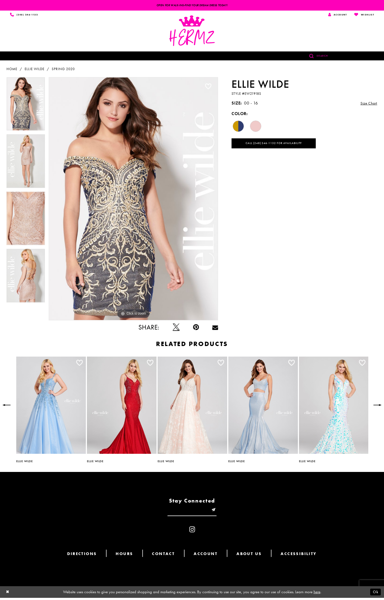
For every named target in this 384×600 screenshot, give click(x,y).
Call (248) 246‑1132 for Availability (277, 145)
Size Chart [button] (367, 104)
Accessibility (299, 556)
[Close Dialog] (8, 594)
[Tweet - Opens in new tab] (176, 328)
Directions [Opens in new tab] (82, 556)
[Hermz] (192, 31)
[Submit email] (216, 511)
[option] (25, 106)
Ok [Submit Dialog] (375, 594)
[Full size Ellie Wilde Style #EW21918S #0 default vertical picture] (133, 199)
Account (205, 556)
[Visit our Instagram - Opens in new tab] (192, 531)
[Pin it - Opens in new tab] (196, 328)
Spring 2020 (63, 69)
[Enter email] (192, 511)
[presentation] (51, 406)
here (317, 594)
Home (11, 69)
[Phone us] (25, 15)
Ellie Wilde (34, 69)
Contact (163, 556)
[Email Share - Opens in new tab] (215, 328)
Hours (124, 556)
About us (249, 556)
